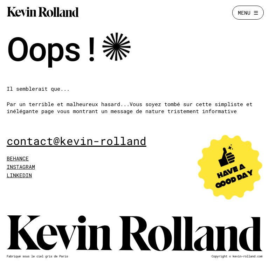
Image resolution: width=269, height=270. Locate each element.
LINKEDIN (19, 175)
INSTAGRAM (21, 166)
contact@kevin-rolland (76, 141)
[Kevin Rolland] (43, 13)
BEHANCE (18, 158)
